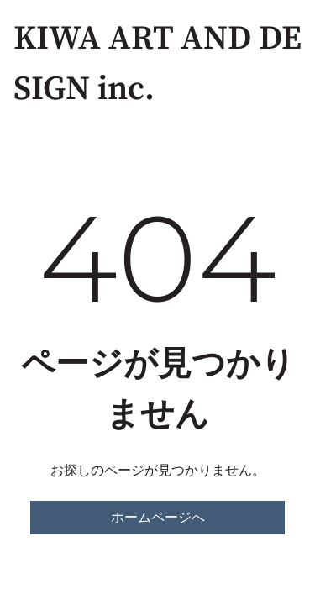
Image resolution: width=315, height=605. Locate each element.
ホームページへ (158, 517)
